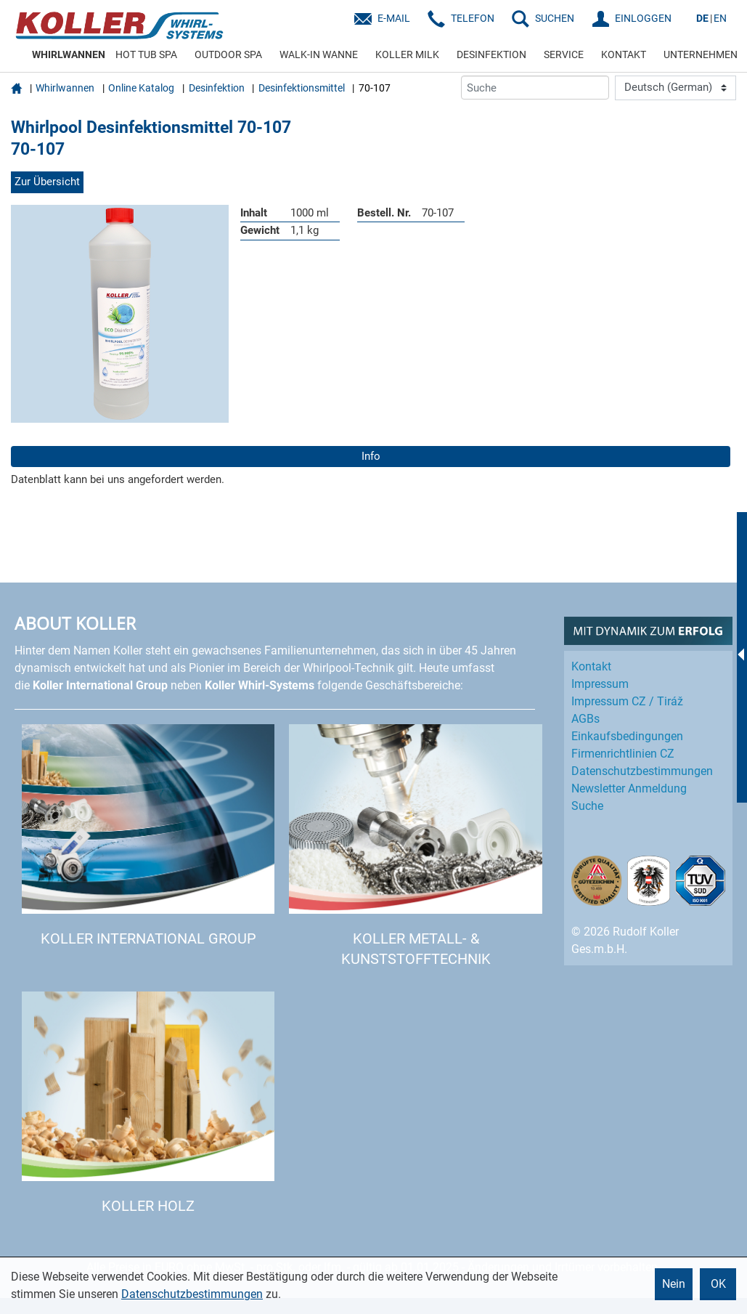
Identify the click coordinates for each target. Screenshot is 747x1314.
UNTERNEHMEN (701, 54)
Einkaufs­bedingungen (627, 736)
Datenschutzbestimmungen (192, 1294)
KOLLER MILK (407, 54)
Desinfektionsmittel (301, 88)
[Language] (675, 88)
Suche (587, 806)
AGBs (585, 719)
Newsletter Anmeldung (629, 788)
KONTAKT (623, 54)
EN (720, 18)
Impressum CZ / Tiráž (627, 701)
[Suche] (535, 88)
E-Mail (393, 18)
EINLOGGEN (643, 18)
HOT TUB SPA (146, 54)
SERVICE (564, 54)
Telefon (472, 18)
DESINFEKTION (491, 54)
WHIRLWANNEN (68, 54)
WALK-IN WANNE (318, 54)
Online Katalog (141, 88)
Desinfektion (217, 88)
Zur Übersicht (47, 181)
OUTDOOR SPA (228, 54)
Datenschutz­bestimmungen (642, 771)
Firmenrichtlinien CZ (622, 754)
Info (371, 456)
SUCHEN (554, 18)
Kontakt (591, 666)
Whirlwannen (65, 88)
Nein (673, 1284)
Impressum (600, 684)
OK (718, 1284)
